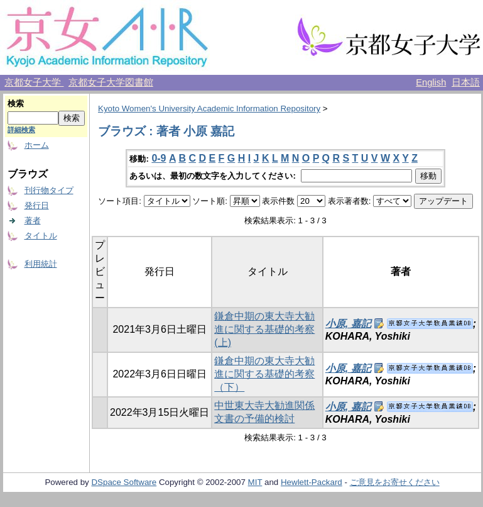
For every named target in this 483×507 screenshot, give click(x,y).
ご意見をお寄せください (395, 482)
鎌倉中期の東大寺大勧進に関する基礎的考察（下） (264, 374)
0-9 (158, 158)
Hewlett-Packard (311, 482)
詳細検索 (21, 129)
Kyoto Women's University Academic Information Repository (209, 108)
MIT (255, 482)
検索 (16, 103)
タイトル (40, 235)
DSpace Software (123, 482)
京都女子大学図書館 (110, 82)
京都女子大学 (33, 82)
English (431, 82)
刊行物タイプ (48, 190)
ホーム (36, 145)
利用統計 (40, 264)
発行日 (36, 205)
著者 (32, 220)
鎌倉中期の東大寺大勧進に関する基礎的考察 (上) (264, 329)
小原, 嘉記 (348, 323)
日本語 (466, 82)
